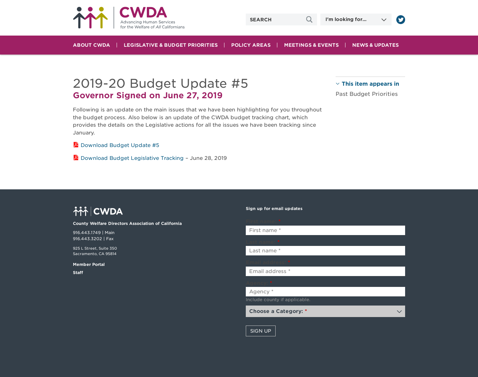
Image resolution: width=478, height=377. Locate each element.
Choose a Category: (278, 311)
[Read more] (400, 19)
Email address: (268, 262)
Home (128, 18)
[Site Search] (310, 19)
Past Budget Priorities (367, 94)
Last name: (263, 242)
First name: (263, 221)
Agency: (259, 283)
